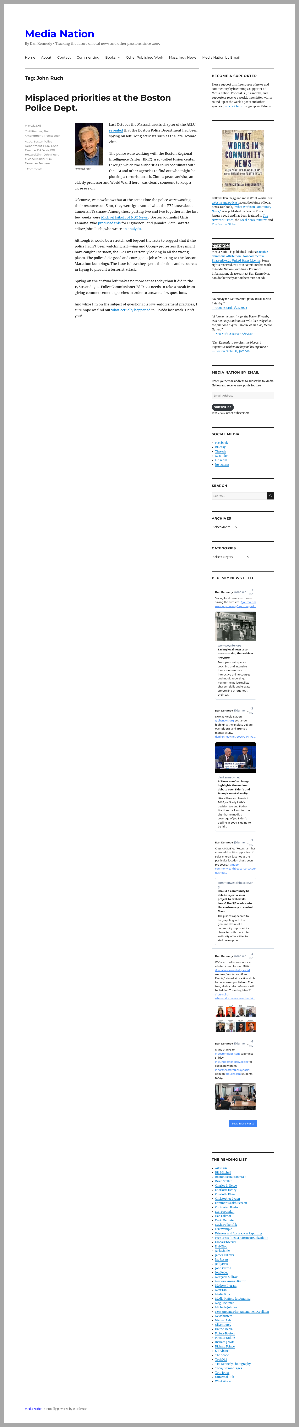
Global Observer (225, 1242)
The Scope (222, 1355)
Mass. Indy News (182, 57)
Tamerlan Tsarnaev (37, 163)
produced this (109, 223)
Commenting (88, 57)
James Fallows (224, 1255)
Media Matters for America (232, 1298)
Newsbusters (223, 1316)
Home (30, 57)
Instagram (222, 464)
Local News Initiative (253, 220)
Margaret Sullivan (227, 1277)
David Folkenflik (226, 1225)
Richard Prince (225, 1346)
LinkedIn (221, 460)
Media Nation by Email (221, 57)
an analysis (132, 229)
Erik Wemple (223, 1229)
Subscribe (223, 407)
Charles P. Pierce (226, 1185)
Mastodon (222, 456)
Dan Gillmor (223, 1216)
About (46, 57)
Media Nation (59, 34)
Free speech (52, 135)
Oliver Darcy (223, 1325)
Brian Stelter (223, 1181)
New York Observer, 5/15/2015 (235, 334)
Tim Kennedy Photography (233, 1364)
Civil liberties (33, 131)
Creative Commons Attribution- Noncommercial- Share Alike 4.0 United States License (240, 256)
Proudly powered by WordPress (66, 1409)
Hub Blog (221, 1246)
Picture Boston (225, 1333)
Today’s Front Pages (228, 1368)
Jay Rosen (221, 1259)
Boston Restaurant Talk (230, 1177)
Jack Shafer (222, 1251)
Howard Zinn (34, 154)
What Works (223, 1381)
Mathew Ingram (226, 1285)
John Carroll (223, 1268)
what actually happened (131, 310)
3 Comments (33, 169)
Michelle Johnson (227, 1307)
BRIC (46, 145)
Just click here (232, 106)
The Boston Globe (223, 224)
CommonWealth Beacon (231, 1203)
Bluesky (220, 447)
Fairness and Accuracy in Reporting (238, 1233)
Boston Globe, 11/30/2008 (233, 351)
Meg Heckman (224, 1303)
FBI (52, 150)
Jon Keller (221, 1272)
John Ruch (51, 154)
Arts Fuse (221, 1168)
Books (110, 57)
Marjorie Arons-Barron (230, 1281)
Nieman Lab (223, 1320)
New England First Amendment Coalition (242, 1312)
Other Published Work (144, 57)
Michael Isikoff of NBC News (124, 217)
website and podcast (225, 202)
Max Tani (221, 1290)
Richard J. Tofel (225, 1342)
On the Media (224, 1329)
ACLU (28, 141)
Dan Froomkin (224, 1211)
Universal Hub (224, 1377)
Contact (64, 57)
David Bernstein (225, 1220)
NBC (48, 158)
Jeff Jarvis (221, 1264)
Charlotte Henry (225, 1190)
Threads (220, 451)
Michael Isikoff (34, 158)
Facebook (221, 443)
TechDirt (221, 1359)
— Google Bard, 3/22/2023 (229, 308)
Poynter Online (225, 1338)
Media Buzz (222, 1294)
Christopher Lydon (227, 1198)
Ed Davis (43, 150)
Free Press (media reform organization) (241, 1238)
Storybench (222, 1351)
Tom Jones (222, 1372)
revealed (116, 130)
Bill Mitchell (223, 1172)
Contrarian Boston (227, 1207)
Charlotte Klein (225, 1194)
